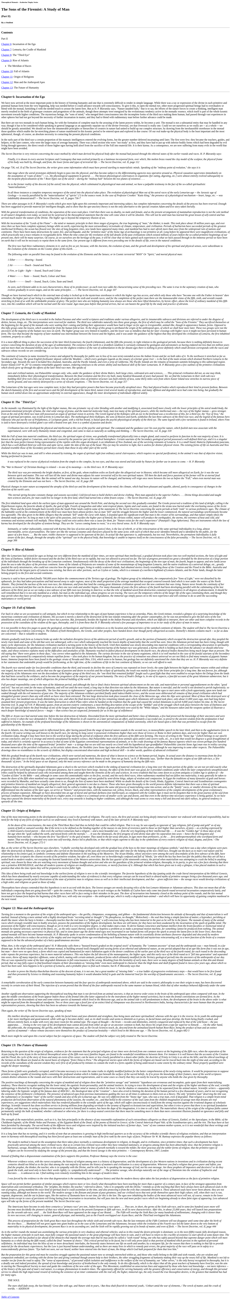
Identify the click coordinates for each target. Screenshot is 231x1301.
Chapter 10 (7, 71)
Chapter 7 (6, 49)
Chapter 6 (6, 44)
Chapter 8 (6, 55)
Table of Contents (10, 1297)
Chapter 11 (7, 76)
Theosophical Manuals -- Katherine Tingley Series (19, 2)
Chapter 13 (7, 87)
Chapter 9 (6, 60)
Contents (7, 32)
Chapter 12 (7, 82)
